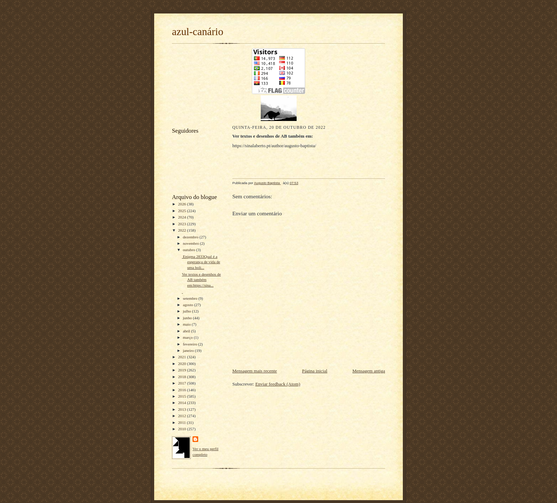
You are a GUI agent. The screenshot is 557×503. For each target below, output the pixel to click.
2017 (182, 383)
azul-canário (197, 31)
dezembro (191, 237)
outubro (189, 250)
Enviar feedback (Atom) (277, 384)
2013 (182, 409)
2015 (182, 396)
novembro (191, 243)
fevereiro (190, 344)
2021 (182, 357)
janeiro (189, 350)
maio (187, 324)
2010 (182, 429)
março (188, 337)
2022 (182, 230)
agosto (188, 305)
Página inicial (314, 371)
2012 (182, 416)
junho (188, 318)
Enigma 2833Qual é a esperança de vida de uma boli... (201, 262)
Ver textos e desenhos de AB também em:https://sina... (201, 279)
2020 (182, 363)
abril (187, 331)
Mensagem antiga (368, 371)
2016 (182, 390)
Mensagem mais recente (254, 371)
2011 (182, 422)
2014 (182, 402)
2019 (182, 370)
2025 (182, 211)
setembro (191, 298)
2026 (182, 204)
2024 (182, 217)
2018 (182, 377)
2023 (182, 224)
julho (187, 311)
